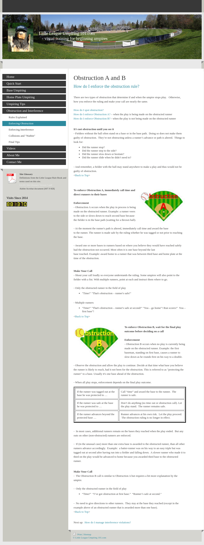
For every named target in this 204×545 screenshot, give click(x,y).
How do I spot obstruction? (89, 110)
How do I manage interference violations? (108, 522)
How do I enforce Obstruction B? (92, 118)
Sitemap (87, 534)
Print (77, 534)
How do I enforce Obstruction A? (92, 114)
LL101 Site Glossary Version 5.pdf (36, 185)
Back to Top (81, 175)
